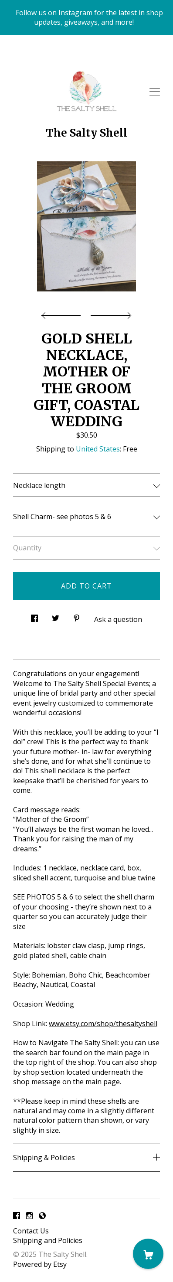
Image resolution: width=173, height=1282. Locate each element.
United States (98, 449)
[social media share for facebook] (34, 615)
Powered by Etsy (40, 1264)
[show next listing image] (110, 313)
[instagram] (29, 1216)
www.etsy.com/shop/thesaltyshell (103, 1023)
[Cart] (148, 1254)
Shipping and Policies (47, 1240)
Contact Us (31, 1231)
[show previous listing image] (63, 313)
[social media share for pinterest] (76, 615)
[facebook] (16, 1216)
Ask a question (118, 619)
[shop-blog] (42, 1216)
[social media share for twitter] (55, 615)
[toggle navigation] (154, 92)
